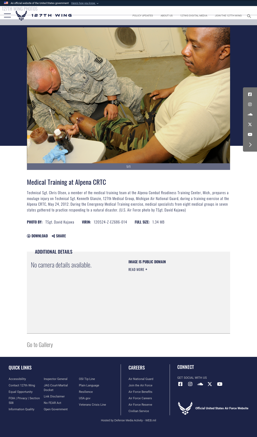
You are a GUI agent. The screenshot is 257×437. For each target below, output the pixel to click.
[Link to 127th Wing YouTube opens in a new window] (250, 135)
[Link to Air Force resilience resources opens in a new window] (86, 392)
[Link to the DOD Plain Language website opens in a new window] (89, 385)
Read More (136, 269)
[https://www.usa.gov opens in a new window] (84, 398)
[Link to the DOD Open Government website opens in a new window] (56, 409)
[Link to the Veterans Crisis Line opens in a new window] (92, 404)
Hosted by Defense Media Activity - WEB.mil (128, 420)
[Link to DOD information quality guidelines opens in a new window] (21, 409)
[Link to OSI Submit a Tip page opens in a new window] (87, 379)
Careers (136, 367)
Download (37, 235)
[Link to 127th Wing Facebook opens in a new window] (250, 94)
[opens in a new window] (143, 15)
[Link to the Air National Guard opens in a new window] (140, 379)
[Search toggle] (249, 15)
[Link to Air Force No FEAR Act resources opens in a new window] (52, 403)
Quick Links (20, 367)
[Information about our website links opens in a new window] (54, 396)
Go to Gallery (40, 344)
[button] (85, 3)
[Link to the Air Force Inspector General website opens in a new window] (55, 379)
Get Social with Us (192, 378)
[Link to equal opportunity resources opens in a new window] (21, 392)
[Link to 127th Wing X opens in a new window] (250, 124)
